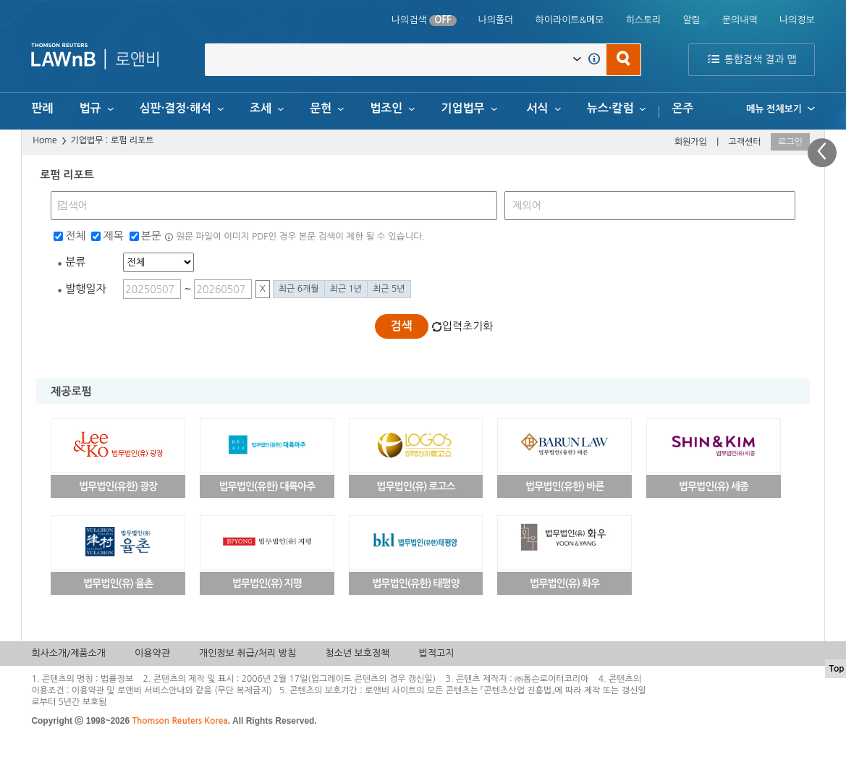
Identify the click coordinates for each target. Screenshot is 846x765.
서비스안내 (164, 690)
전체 (75, 235)
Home (44, 140)
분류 (75, 261)
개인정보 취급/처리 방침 (247, 653)
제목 (113, 235)
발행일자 (85, 288)
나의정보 (797, 20)
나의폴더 (496, 20)
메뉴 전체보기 (780, 109)
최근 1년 (346, 288)
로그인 (790, 142)
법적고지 (436, 653)
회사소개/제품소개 (68, 653)
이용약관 (152, 653)
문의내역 (740, 20)
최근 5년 (389, 288)
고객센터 (744, 142)
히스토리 (643, 20)
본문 (151, 235)
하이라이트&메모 (569, 20)
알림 (691, 20)
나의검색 (424, 20)
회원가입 (690, 142)
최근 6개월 (299, 288)
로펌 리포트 (132, 140)
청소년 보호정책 (357, 653)
